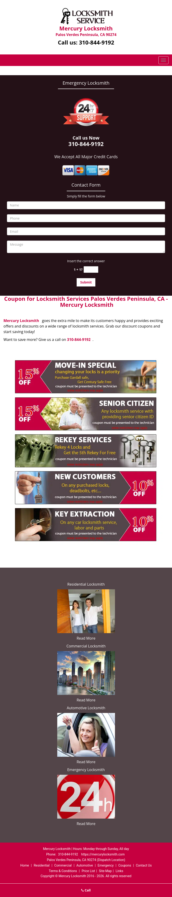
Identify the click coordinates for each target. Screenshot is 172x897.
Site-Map (105, 871)
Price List (88, 871)
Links (119, 871)
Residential (42, 865)
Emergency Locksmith (86, 769)
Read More (86, 638)
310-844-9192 (96, 42)
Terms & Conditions (63, 871)
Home (24, 865)
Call (86, 890)
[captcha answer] (91, 269)
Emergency (106, 865)
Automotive (84, 865)
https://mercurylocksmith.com (103, 854)
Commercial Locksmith (86, 646)
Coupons (124, 865)
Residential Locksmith (86, 584)
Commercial (63, 865)
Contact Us (144, 865)
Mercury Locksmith (21, 320)
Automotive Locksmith (86, 707)
